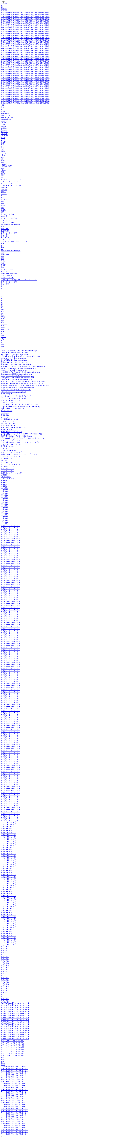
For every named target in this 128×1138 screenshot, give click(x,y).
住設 (2, 105)
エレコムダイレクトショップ (11, 452)
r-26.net (3, 123)
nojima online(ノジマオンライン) (12, 409)
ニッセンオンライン (8, 402)
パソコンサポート (7, 220)
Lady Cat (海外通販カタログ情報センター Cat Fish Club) (20, 406)
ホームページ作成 (7, 214)
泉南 (2, 212)
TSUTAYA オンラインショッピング (13, 392)
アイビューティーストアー (10, 526)
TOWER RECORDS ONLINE (11, 444)
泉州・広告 (5, 229)
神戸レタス (5, 946)
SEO (2, 197)
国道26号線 (5, 231)
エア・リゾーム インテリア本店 (12, 1041)
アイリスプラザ (6, 394)
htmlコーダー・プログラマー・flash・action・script (19, 280)
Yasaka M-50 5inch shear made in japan (14, 358)
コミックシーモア (7, 469)
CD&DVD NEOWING (8, 450)
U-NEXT (4, 475)
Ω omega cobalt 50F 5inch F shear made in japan (16, 379)
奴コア (3, 142)
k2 (1, 146)
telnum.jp (4, 121)
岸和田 (3, 206)
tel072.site (4, 134)
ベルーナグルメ (6, 458)
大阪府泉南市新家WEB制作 (10, 224)
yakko (3, 151)
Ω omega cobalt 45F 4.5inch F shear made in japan (17, 376)
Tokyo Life (4, 488)
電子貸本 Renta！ (7, 446)
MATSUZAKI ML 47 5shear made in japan (15, 354)
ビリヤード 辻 (6, 239)
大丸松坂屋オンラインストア (11, 432)
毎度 (2, 227)
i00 (2, 333)
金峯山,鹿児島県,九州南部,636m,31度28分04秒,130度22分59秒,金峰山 (25, 12)
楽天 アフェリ (6, 183)
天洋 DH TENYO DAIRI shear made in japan (16, 364)
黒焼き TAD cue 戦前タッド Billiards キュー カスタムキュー (22, 383)
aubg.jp (3, 170)
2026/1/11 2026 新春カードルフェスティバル (16, 241)
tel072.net (4, 128)
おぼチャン (5, 329)
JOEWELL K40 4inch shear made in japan (14, 370)
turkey (3, 160)
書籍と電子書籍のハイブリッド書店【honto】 (17, 436)
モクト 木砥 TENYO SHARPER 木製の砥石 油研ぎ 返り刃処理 (23, 381)
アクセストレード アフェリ (11, 179)
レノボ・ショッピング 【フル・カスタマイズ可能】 (20, 404)
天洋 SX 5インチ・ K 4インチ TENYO (14, 362)
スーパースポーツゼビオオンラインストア (16, 396)
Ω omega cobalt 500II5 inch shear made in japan (16, 374)
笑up (2, 168)
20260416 (4, 3)
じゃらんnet (5, 413)
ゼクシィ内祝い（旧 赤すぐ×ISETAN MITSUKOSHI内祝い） (23, 434)
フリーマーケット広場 (9, 233)
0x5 (2, 340)
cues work (4, 164)
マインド (4, 109)
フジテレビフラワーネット (10, 456)
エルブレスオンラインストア (11, 464)
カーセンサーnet (6, 411)
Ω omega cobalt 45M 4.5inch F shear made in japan (17, 377)
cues (2, 335)
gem (2, 157)
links (2, 243)
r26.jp (3, 124)
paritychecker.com (7, 117)
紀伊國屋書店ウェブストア (10, 419)
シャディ (4, 448)
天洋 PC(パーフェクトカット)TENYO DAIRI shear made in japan (23, 366)
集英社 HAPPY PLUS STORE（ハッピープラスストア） (20, 454)
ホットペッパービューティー (11, 440)
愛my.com (4, 132)
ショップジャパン (7, 479)
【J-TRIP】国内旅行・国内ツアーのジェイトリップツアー (21, 442)
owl (2, 159)
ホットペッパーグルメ (9, 425)
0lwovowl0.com (6, 119)
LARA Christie (6, 477)
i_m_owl (4, 153)
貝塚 (2, 208)
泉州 (2, 203)
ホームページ (5, 199)
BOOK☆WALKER (7, 466)
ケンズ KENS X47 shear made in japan (14, 360)
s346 (2, 148)
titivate (3, 1057)
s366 (2, 150)
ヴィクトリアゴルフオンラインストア (14, 398)
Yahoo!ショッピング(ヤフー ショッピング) (16, 390)
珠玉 (2, 144)
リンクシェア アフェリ (9, 181)
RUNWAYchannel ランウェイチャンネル (15, 1003)
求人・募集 (5, 235)
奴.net (3, 140)
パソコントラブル (7, 222)
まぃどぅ (4, 111)
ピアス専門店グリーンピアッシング (14, 427)
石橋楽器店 (5, 415)
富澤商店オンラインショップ (11, 473)
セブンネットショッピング (10, 400)
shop (2, 175)
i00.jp (3, 172)
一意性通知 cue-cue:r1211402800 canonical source (17, 388)
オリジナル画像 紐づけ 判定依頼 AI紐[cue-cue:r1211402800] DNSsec (25, 385)
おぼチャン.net (6, 115)
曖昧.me (3, 192)
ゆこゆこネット (6, 417)
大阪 (2, 201)
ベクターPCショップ (8, 430)
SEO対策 (4, 216)
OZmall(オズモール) (8, 421)
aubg (2, 338)
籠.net (3, 138)
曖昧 (2, 346)
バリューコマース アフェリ (11, 185)
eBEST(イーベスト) (8, 423)
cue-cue (3, 337)
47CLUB (4, 460)
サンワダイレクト (7, 471)
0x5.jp (3, 174)
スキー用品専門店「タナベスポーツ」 (14, 1067)
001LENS (4, 481)
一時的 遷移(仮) (6, 166)
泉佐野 (3, 210)
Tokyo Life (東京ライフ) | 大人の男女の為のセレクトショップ (22, 438)
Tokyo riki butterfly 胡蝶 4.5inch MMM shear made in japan (20, 356)
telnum (3, 327)
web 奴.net (4, 136)
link (2, 5)
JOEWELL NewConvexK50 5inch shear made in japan (18, 368)
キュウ (3, 107)
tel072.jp (3, 126)
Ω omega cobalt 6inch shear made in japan (14, 352)
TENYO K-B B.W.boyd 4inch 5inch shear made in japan (19, 350)
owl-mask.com (5, 113)
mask (2, 162)
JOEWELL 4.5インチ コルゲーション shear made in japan (20, 372)
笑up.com (4, 190)
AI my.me (4, 130)
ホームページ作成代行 (9, 218)
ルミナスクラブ (6, 462)
